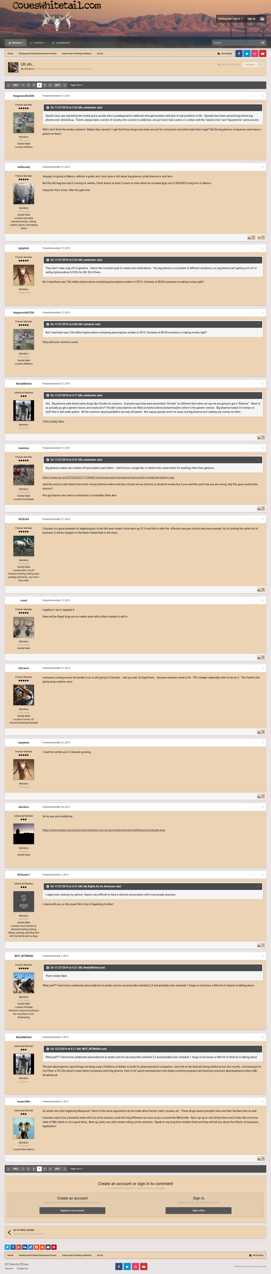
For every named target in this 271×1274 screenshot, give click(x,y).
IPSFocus (23, 1264)
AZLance (29, 68)
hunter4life (23, 1101)
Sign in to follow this (230, 64)
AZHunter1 (23, 874)
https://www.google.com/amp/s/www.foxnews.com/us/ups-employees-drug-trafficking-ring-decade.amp (104, 830)
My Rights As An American (99, 886)
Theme (9, 1268)
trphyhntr (23, 248)
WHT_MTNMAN (23, 955)
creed (23, 600)
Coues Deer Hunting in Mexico (75, 68)
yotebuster (89, 107)
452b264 (23, 519)
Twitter (246, 53)
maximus (23, 448)
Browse (17, 42)
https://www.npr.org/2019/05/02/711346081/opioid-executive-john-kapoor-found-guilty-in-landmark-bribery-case (108, 477)
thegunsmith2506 (23, 95)
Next (57, 85)
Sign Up (251, 18)
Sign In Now (199, 1210)
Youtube (262, 53)
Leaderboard (62, 42)
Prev (15, 85)
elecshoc (23, 806)
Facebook (239, 53)
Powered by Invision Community (250, 1266)
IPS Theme (10, 1264)
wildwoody (24, 166)
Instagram (254, 53)
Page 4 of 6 (76, 85)
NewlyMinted (23, 383)
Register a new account (72, 1210)
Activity (39, 42)
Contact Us (22, 1268)
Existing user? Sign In (230, 18)
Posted (56, 96)
